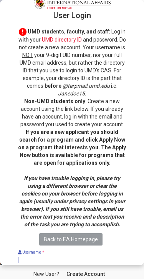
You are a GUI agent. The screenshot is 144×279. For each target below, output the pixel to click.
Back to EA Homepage (71, 239)
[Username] (72, 260)
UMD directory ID (62, 40)
